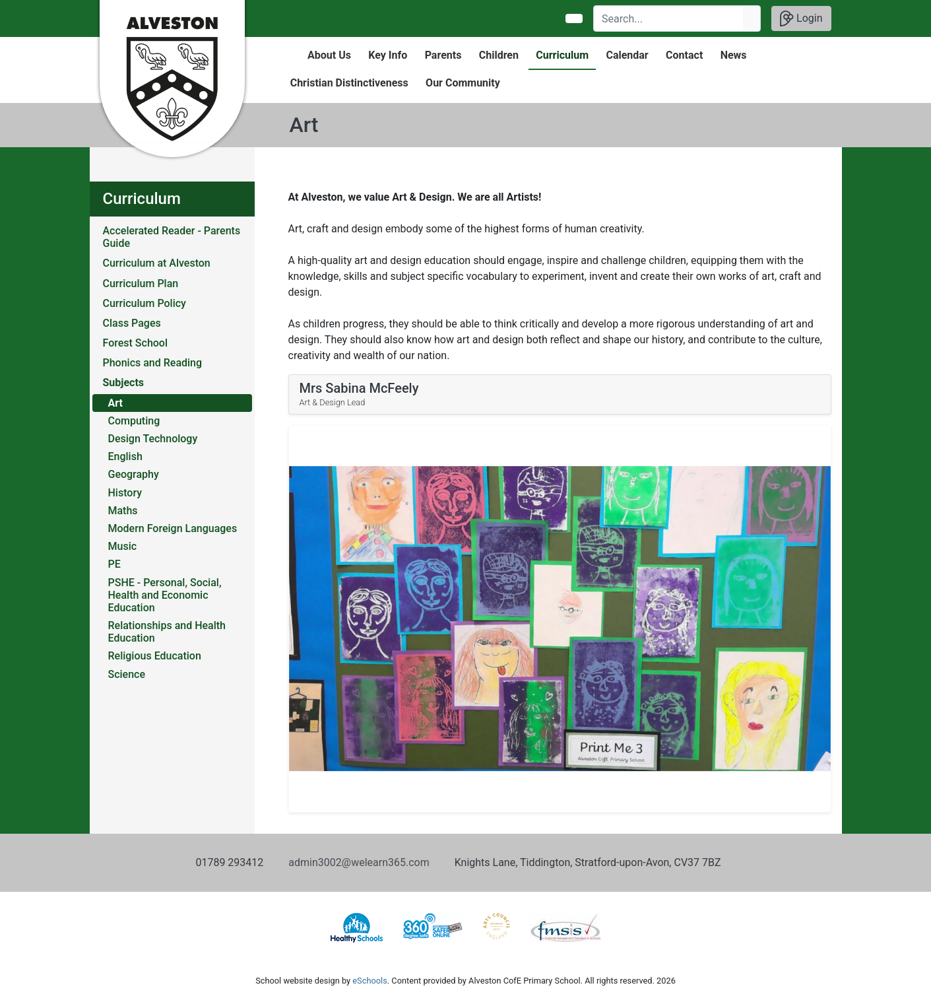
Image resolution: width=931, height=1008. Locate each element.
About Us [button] (329, 55)
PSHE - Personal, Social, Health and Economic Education (165, 595)
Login (801, 18)
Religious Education (154, 656)
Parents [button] (443, 55)
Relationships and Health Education (167, 631)
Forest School (135, 343)
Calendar (627, 55)
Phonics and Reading (153, 362)
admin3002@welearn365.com (358, 862)
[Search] (669, 18)
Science (127, 674)
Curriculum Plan (141, 283)
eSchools (369, 981)
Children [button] (499, 55)
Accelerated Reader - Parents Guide (172, 237)
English (125, 456)
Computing (134, 421)
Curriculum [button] (562, 55)
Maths (123, 510)
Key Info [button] (387, 55)
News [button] (734, 55)
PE (114, 564)
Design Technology (153, 438)
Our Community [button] (463, 83)
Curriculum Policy (144, 303)
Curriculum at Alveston (156, 263)
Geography (133, 474)
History (125, 493)
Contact (684, 55)
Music (122, 546)
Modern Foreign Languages (173, 528)
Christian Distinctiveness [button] (349, 83)
